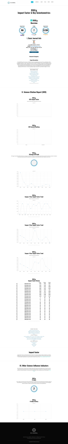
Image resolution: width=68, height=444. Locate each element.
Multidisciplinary (34, 342)
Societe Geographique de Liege (36, 46)
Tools (45, 1)
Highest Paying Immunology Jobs (34, 332)
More (34, 82)
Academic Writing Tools (34, 71)
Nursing (34, 343)
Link (37, 48)
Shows (52, 1)
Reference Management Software (34, 76)
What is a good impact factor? (45, 356)
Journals (37, 1)
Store (49, 1)
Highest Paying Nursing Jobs (34, 330)
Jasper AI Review (34, 81)
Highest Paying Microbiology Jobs (34, 333)
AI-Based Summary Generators (34, 77)
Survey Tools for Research (34, 74)
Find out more (34, 52)
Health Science (34, 344)
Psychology (34, 345)
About (42, 1)
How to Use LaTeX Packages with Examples (34, 339)
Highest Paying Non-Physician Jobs (34, 331)
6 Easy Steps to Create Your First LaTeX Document (34, 337)
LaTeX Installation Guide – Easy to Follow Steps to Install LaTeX (34, 336)
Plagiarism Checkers (34, 79)
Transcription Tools (34, 75)
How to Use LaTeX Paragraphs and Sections (34, 338)
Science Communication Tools (34, 80)
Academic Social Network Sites (34, 78)
